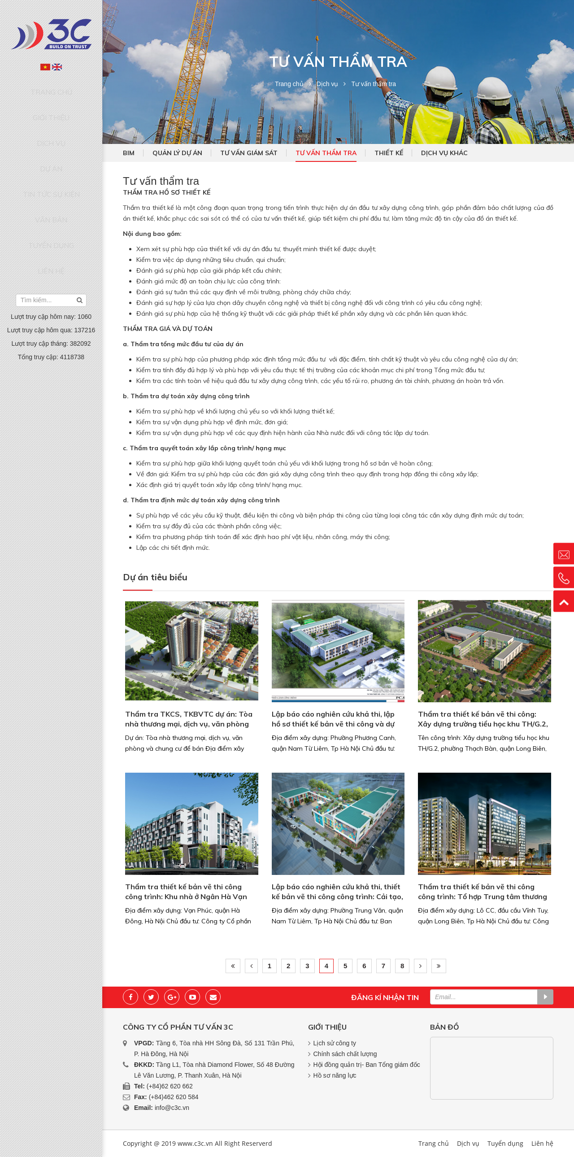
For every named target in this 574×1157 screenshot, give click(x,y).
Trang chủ (51, 87)
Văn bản (51, 173)
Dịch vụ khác (444, 153)
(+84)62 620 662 (170, 1086)
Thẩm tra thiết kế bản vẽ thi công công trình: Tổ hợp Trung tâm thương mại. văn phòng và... (482, 892)
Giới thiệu (51, 104)
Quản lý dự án (177, 153)
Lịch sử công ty (335, 1043)
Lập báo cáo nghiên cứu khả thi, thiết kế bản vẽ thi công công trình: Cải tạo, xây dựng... (337, 892)
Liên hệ (51, 208)
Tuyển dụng (51, 190)
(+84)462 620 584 (174, 1096)
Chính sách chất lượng (345, 1053)
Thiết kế (388, 153)
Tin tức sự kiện (51, 156)
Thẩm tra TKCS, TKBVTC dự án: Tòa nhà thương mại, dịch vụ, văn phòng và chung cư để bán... (188, 719)
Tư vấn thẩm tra (326, 153)
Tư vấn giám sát (249, 153)
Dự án (51, 139)
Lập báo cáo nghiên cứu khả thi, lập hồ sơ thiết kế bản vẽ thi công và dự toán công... (333, 719)
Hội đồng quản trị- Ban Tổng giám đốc (366, 1064)
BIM (129, 153)
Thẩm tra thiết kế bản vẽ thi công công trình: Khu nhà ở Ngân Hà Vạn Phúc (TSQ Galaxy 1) (186, 892)
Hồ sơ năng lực (335, 1075)
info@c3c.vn (172, 1107)
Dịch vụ (51, 122)
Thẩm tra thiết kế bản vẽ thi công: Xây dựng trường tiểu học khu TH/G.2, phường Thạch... (483, 719)
